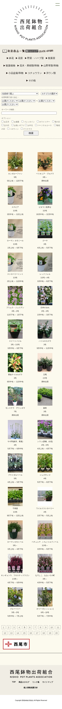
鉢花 (11, 58)
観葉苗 (51, 58)
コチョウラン (35, 73)
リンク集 (35, 682)
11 (58, 627)
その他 (32, 80)
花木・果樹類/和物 (29, 65)
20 (56, 633)
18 (43, 633)
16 (30, 633)
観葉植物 (10, 65)
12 (5, 633)
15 (24, 633)
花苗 (20, 58)
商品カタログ (24, 682)
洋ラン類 (51, 73)
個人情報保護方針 (31, 688)
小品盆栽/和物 (15, 73)
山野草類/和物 (51, 65)
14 (18, 633)
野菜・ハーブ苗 (35, 58)
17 (37, 633)
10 (51, 627)
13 (11, 633)
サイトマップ (47, 682)
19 (50, 633)
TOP (14, 682)
